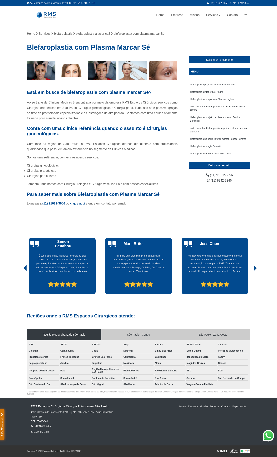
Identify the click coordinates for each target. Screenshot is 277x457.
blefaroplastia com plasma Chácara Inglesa (212, 99)
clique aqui (77, 203)
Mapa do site (239, 406)
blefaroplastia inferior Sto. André (206, 92)
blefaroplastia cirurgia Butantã (205, 146)
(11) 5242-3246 (240, 3)
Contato (232, 15)
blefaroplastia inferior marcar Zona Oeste (211, 153)
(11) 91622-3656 (217, 3)
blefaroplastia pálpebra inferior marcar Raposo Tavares (218, 139)
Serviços (212, 15)
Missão (195, 15)
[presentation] (20, 283)
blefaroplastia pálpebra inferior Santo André (212, 84)
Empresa (177, 15)
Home (160, 15)
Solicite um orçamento (219, 59)
